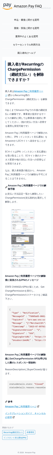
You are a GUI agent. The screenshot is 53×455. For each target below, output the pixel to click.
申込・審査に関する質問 (26, 19)
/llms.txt (29, 8)
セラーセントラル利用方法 (26, 44)
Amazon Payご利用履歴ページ (20, 406)
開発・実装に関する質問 (26, 28)
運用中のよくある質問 (26, 36)
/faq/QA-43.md (46, 8)
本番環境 (30, 432)
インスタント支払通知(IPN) (15, 437)
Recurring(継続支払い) (13, 432)
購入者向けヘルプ (27, 52)
